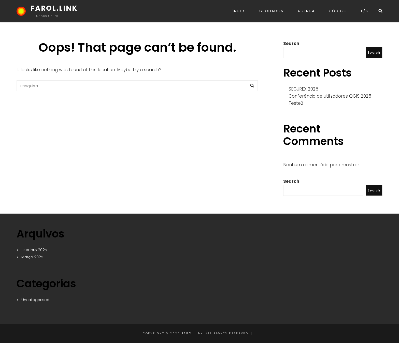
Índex (239, 10)
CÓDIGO (338, 10)
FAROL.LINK (54, 8)
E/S (364, 10)
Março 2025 (32, 257)
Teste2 (296, 103)
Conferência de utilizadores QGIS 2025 (330, 96)
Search (291, 43)
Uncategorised (35, 299)
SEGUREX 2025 (303, 89)
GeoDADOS (271, 10)
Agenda (306, 10)
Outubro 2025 (34, 249)
